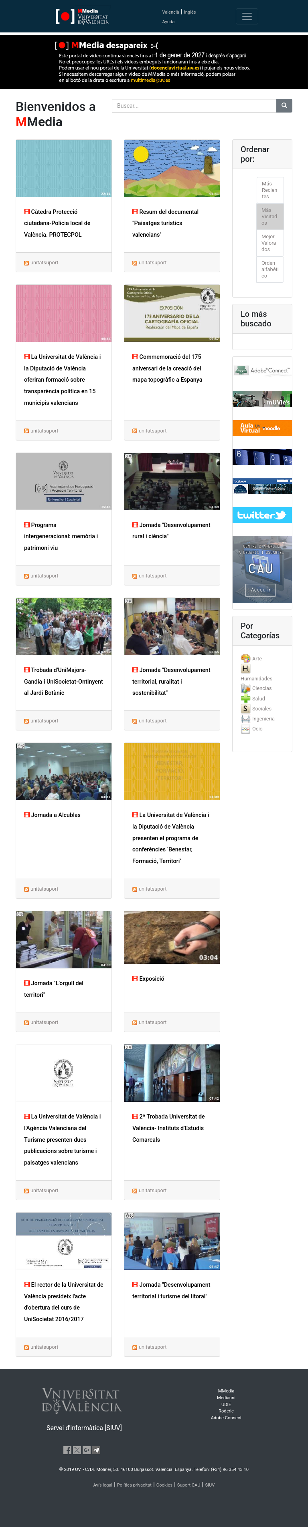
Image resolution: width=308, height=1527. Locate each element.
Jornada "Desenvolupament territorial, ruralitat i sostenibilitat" (171, 682)
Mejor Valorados (268, 242)
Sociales (262, 709)
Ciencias (262, 688)
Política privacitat (134, 1485)
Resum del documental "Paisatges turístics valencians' (165, 224)
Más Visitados (269, 216)
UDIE (226, 1404)
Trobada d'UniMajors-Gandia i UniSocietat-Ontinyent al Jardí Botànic (63, 682)
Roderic (226, 1411)
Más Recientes (269, 190)
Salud (258, 699)
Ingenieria (263, 719)
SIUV (210, 1485)
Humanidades (256, 679)
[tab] (262, 659)
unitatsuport (44, 263)
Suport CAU (189, 1485)
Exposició (148, 979)
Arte (257, 659)
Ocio (257, 729)
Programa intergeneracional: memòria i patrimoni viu (61, 537)
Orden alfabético (270, 269)
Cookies (164, 1485)
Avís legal (103, 1485)
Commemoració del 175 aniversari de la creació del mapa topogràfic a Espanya (167, 369)
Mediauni (226, 1397)
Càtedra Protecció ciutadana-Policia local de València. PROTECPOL (57, 224)
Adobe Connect (226, 1417)
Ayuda (168, 21)
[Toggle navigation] (247, 16)
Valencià (170, 12)
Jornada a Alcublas (52, 815)
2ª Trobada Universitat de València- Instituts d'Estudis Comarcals (168, 1128)
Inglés (190, 12)
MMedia (226, 1391)
